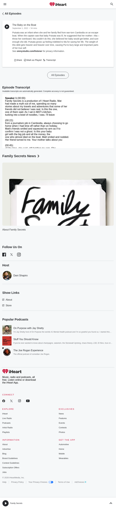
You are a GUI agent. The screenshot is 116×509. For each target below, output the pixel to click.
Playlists (6, 432)
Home (61, 449)
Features (63, 418)
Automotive (64, 444)
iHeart (5, 414)
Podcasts (6, 423)
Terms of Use (64, 482)
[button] (18, 60)
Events (62, 423)
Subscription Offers (10, 467)
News (61, 414)
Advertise (6, 449)
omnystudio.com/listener (29, 51)
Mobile (62, 453)
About (7, 299)
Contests (63, 427)
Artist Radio (7, 427)
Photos (62, 432)
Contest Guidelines (10, 463)
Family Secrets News (21, 156)
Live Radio (7, 418)
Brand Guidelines (10, 458)
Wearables (63, 458)
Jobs (4, 472)
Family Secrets (16, 503)
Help (4, 482)
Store (7, 305)
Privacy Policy (17, 482)
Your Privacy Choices (40, 482)
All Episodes (13, 13)
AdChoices (80, 482)
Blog (4, 453)
